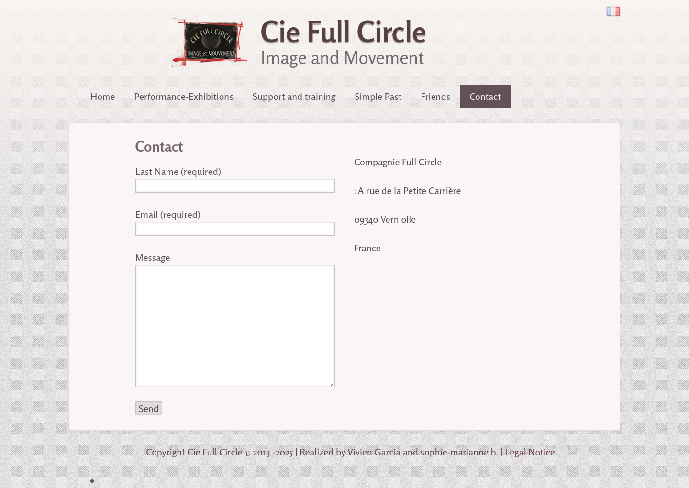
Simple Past (378, 96)
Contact (485, 96)
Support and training (294, 96)
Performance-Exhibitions (183, 96)
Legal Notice (530, 452)
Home (102, 96)
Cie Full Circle (343, 31)
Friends (435, 96)
